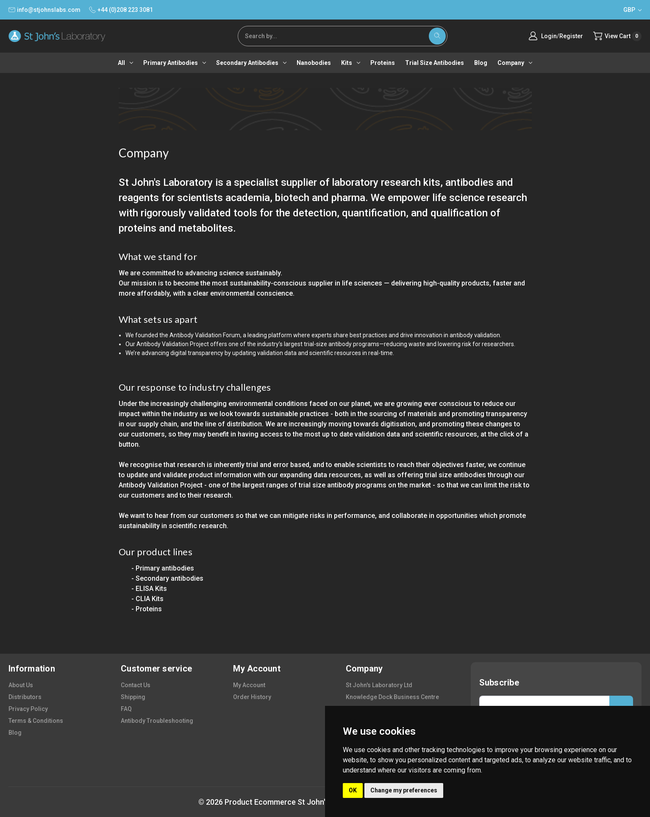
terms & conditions (35, 720)
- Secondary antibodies (167, 578)
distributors (25, 697)
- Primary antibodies (162, 568)
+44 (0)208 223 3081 (121, 9)
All (125, 62)
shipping (133, 697)
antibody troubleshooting (157, 720)
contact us (135, 685)
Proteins (382, 62)
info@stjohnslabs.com (44, 9)
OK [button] (353, 790)
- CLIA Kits (147, 599)
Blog (480, 62)
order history (252, 697)
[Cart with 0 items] (617, 36)
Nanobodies (314, 62)
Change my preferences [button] (403, 790)
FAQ (126, 708)
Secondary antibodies (251, 62)
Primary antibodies (174, 62)
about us (20, 685)
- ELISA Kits (149, 589)
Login (548, 36)
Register (570, 36)
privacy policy (28, 708)
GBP (632, 9)
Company (514, 62)
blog (15, 732)
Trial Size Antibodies (434, 62)
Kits (350, 62)
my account (249, 685)
